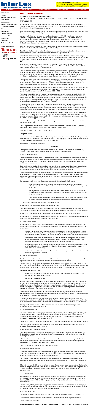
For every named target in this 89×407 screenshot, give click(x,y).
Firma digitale (5, 19)
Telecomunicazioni (6, 29)
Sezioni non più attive (7, 43)
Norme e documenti (80, 9)
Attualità (3, 15)
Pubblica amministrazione (9, 24)
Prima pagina (5, 12)
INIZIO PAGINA (24, 404)
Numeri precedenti (62, 9)
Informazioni (9, 9)
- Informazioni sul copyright (80, 404)
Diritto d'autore (5, 22)
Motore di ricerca (27, 9)
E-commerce (5, 31)
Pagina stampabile (7, 46)
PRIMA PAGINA (53, 404)
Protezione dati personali (8, 17)
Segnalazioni (5, 38)
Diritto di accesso (6, 33)
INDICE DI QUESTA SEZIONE (38, 404)
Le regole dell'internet (7, 26)
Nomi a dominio (6, 36)
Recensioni (4, 40)
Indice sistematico (44, 9)
